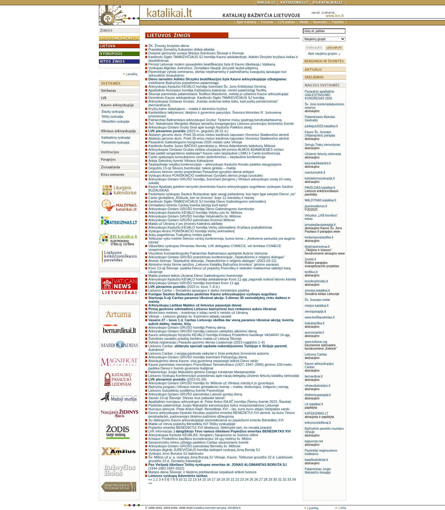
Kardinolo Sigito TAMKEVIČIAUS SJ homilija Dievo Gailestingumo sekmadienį (207, 201)
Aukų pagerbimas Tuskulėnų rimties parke (180, 235)
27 (261, 479)
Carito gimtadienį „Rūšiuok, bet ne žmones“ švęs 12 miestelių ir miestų (201, 198)
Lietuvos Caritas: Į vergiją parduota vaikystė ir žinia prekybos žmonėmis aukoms (208, 353)
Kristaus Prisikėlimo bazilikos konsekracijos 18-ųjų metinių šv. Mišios (200, 438)
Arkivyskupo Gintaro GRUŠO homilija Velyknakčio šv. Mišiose (194, 216)
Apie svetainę (246, 22)
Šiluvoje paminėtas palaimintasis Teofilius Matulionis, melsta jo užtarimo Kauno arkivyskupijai (218, 94)
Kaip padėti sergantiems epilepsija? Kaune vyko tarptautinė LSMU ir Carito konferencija (214, 153)
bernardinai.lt (314, 376)
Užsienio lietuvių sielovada (323, 154)
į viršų (340, 507)
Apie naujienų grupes (324, 53)
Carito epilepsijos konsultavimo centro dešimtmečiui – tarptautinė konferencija (206, 157)
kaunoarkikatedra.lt (318, 163)
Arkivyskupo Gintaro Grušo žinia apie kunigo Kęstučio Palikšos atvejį (200, 127)
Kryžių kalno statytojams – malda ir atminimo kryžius (187, 109)
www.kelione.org (316, 342)
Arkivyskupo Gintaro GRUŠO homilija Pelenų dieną (186, 327)
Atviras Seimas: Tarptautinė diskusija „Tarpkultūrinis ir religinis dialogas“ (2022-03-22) (212, 261)
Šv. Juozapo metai (317, 299)
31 (280, 479)
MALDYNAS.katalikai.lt (320, 200)
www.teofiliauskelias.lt (320, 317)
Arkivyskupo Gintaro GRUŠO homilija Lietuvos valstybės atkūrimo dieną (202, 331)
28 (266, 479)
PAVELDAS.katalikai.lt (320, 187)
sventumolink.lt (315, 172)
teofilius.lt (311, 272)
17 (214, 479)
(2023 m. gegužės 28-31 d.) (188, 131)
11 (185, 479)
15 (204, 479)
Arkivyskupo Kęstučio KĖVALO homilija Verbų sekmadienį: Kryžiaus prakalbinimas (210, 227)
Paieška (338, 22)
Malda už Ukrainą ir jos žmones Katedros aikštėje (185, 223)
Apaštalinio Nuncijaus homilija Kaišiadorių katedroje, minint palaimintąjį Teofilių (207, 90)
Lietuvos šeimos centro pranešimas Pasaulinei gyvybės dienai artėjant (201, 172)
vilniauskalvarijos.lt (317, 385)
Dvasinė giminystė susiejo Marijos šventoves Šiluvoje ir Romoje (196, 53)
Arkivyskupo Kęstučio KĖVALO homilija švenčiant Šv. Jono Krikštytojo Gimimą (207, 86)
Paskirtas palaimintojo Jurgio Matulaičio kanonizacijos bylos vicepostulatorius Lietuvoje (213, 405)
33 (289, 479)
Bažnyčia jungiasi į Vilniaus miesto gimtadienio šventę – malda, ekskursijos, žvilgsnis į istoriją (218, 387)
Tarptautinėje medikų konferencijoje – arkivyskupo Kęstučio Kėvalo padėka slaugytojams (215, 164)
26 (256, 479)
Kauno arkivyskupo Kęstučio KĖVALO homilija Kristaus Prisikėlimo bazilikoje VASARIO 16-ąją (219, 335)
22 (237, 479)
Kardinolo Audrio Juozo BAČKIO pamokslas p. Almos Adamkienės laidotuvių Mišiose (212, 146)
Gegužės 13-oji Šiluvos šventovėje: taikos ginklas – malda (191, 168)
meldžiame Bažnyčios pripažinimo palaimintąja (217, 81)
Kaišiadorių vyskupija (115, 137)
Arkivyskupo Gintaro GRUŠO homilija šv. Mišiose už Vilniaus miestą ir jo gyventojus (211, 383)
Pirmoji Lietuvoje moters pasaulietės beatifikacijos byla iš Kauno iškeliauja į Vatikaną (211, 64)
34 (294, 479)
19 (223, 479)
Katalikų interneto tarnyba (209, 507)
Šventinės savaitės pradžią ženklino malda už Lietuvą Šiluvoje (195, 338)
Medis (303, 22)
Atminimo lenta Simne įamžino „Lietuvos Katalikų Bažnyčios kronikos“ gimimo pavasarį (213, 264)
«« (150, 479)
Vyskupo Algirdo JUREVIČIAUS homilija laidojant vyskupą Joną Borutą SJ (204, 450)
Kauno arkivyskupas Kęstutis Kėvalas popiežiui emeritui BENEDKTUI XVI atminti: (221, 414)
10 (181, 479)
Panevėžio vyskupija (115, 142)
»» (150, 483)
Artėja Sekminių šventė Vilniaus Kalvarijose (181, 160)
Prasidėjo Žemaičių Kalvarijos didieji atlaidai (181, 49)
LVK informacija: (219, 431)
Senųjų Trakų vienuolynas (322, 144)
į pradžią (130, 74)
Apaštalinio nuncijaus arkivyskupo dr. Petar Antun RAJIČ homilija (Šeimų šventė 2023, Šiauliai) (219, 401)
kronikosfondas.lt (316, 281)
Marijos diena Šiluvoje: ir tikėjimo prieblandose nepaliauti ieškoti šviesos (202, 472)
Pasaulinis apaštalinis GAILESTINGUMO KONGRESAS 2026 (319, 95)
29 (271, 479)
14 (199, 479)
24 (247, 479)
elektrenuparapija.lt (318, 395)
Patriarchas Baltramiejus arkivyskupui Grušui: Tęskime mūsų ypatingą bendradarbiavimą (215, 120)
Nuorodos (320, 22)
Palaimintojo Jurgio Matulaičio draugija (318, 470)
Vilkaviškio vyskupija (115, 121)
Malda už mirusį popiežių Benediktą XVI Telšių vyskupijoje (191, 424)
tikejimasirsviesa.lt (317, 246)
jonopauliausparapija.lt (320, 224)
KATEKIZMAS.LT (316, 413)
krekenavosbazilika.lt (319, 237)
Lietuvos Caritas (316, 354)
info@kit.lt (234, 507)
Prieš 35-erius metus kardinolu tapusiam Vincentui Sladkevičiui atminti (218, 135)
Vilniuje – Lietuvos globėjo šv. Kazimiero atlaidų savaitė (189, 316)
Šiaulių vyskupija (112, 111)
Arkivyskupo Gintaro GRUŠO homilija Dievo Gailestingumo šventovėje (201, 209)
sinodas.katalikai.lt (317, 290)
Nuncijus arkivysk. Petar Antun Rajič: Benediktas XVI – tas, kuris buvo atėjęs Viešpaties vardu (219, 409)
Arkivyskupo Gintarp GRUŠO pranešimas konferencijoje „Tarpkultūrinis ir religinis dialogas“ (216, 257)
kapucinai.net (314, 441)
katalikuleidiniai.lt (316, 460)
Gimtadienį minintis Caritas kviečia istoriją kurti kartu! (188, 205)
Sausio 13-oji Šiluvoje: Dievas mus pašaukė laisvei (186, 398)
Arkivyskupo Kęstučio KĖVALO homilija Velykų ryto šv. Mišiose (195, 212)
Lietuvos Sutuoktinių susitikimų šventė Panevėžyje (186, 390)
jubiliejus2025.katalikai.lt (321, 126)
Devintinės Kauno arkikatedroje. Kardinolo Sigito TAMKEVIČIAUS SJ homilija (206, 97)
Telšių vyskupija (112, 116)
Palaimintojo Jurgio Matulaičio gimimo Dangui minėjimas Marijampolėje (201, 372)
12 (190, 479)
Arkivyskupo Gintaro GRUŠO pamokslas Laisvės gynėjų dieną (195, 394)
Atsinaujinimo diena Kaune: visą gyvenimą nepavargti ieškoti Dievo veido (203, 361)
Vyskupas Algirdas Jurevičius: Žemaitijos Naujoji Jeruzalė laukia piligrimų (203, 68)
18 (218, 479)
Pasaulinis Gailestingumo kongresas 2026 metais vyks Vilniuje (195, 142)
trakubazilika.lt (314, 323)
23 (242, 479)
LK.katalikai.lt (314, 404)
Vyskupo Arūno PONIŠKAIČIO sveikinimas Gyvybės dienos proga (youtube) (205, 175)
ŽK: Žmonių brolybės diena (168, 46)
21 (233, 479)
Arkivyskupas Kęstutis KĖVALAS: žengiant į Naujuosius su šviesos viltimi (203, 435)
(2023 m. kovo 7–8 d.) (184, 287)
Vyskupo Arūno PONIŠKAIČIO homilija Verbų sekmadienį (191, 231)
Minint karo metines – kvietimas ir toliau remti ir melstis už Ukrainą (198, 312)
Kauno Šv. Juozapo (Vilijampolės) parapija (320, 133)
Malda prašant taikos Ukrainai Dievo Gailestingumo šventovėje (195, 275)
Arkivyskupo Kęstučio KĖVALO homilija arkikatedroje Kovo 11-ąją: (222, 279)
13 (195, 479)
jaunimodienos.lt (316, 206)
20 (228, 479)
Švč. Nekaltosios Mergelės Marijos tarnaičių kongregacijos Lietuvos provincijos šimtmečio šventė (221, 123)
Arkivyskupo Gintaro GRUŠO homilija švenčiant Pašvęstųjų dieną (197, 357)
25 (251, 479)
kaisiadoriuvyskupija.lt (320, 178)
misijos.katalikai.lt (316, 305)
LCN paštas (286, 22)
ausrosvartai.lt (314, 332)
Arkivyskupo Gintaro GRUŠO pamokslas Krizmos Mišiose (191, 220)
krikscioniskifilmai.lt (318, 422)
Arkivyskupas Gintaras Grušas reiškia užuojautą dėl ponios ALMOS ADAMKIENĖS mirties (216, 149)
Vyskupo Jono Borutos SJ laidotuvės (175, 453)
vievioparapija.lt (315, 311)
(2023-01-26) (177, 379)
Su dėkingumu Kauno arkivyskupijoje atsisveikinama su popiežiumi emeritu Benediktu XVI (216, 420)
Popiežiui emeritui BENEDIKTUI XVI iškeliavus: (210, 427)
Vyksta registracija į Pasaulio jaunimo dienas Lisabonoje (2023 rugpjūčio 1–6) (206, 342)
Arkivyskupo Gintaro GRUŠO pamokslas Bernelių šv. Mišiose (194, 446)
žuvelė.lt (310, 259)
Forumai (267, 22)
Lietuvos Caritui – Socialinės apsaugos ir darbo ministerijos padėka (198, 290)
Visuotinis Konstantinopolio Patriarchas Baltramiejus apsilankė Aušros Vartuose (208, 253)
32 (285, 479)
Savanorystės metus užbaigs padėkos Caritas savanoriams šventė (198, 442)
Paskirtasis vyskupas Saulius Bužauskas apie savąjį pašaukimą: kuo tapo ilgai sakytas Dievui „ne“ (222, 194)
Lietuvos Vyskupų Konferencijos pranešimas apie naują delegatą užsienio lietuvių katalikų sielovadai (223, 375)
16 (209, 479)
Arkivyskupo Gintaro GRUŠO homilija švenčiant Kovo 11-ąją (193, 283)
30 (275, 479)
